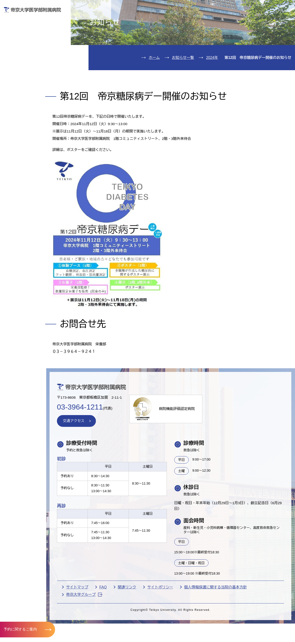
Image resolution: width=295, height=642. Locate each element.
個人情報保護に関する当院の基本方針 (229, 619)
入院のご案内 (24, 44)
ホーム (154, 84)
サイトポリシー (173, 619)
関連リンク (140, 619)
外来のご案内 (24, 30)
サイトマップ (91, 619)
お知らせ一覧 (183, 84)
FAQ (116, 619)
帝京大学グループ (98, 627)
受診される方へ (114, 20)
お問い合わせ (225, 7)
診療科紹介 (21, 58)
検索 (285, 7)
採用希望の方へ (264, 20)
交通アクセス (24, 86)
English (259, 7)
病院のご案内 (24, 72)
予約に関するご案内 (20, 629)
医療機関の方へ (214, 20)
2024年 (212, 84)
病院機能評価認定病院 (192, 439)
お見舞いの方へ (164, 20)
